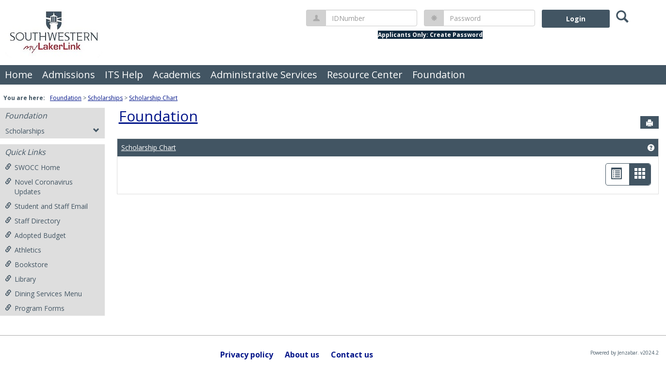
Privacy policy (246, 354)
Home (18, 74)
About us (302, 354)
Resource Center (365, 74)
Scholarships (105, 98)
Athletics (23, 250)
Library (20, 279)
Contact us (352, 354)
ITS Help (124, 74)
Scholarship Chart (153, 98)
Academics (177, 74)
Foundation (438, 74)
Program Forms (35, 308)
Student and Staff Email (46, 206)
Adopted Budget (35, 235)
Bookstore (26, 264)
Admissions (68, 74)
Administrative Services (264, 74)
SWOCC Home (32, 167)
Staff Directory (32, 220)
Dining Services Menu (43, 293)
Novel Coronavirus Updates (39, 186)
